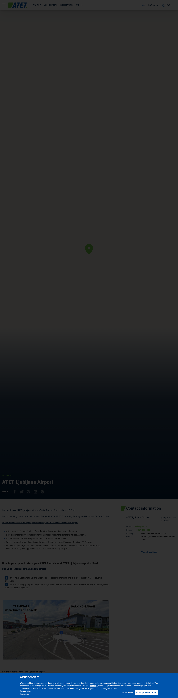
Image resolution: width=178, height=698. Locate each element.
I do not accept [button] (127, 692)
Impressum (24, 694)
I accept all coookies (146, 692)
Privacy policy (25, 691)
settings (93, 686)
